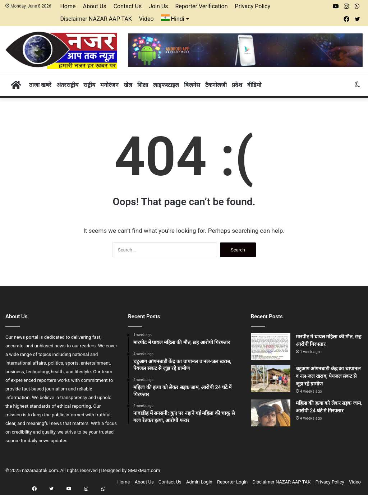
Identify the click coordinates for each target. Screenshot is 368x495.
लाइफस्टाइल (166, 85)
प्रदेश (237, 85)
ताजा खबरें (40, 85)
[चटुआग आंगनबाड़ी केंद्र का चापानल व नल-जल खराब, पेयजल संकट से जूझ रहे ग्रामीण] (270, 378)
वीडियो (254, 85)
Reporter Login (232, 482)
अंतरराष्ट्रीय (67, 85)
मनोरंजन (109, 85)
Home (67, 6)
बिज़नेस (192, 85)
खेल (128, 85)
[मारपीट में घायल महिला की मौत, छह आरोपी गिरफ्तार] (270, 346)
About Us (94, 6)
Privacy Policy (253, 6)
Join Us (158, 6)
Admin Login (199, 482)
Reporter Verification (201, 6)
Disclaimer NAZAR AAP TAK (96, 18)
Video (146, 18)
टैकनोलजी (216, 85)
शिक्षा (142, 85)
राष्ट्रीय (89, 85)
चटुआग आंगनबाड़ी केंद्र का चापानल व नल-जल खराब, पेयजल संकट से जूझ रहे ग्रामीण (328, 376)
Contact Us (128, 6)
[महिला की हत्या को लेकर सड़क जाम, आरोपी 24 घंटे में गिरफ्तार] (270, 412)
